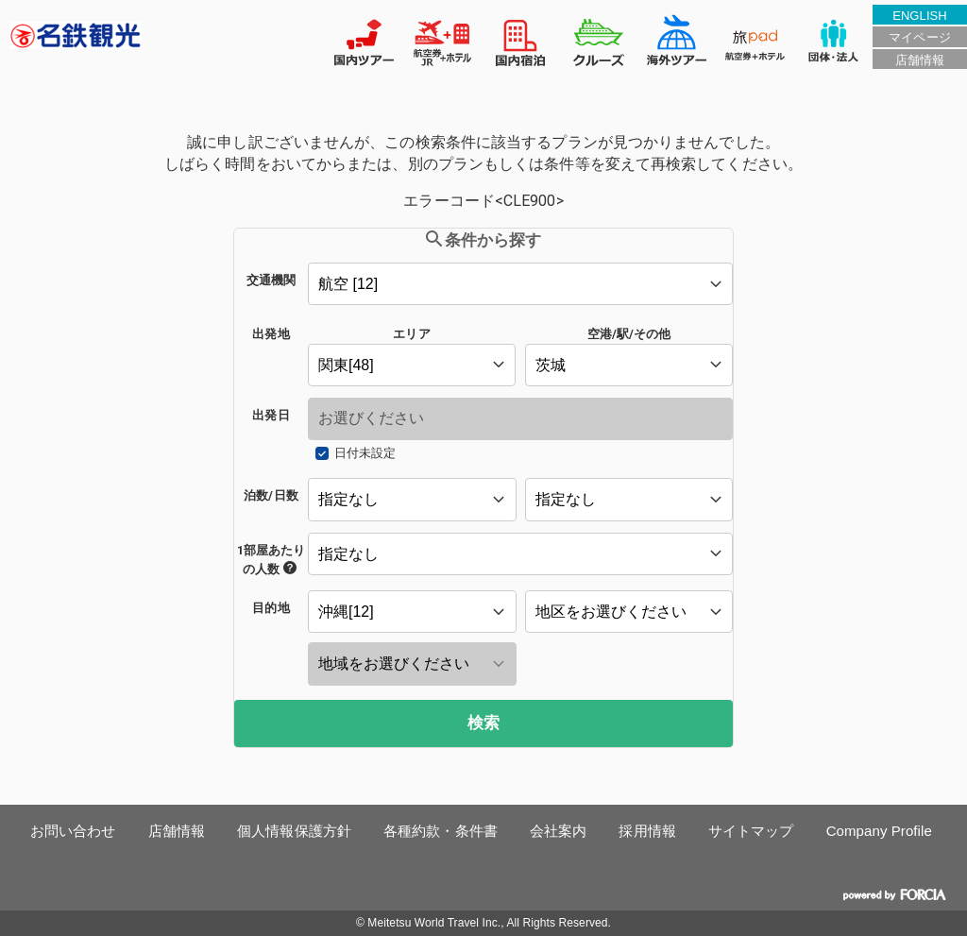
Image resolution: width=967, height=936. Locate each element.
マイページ (919, 37)
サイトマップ (751, 831)
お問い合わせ (73, 831)
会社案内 (558, 831)
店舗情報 (919, 60)
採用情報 (647, 831)
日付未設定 (365, 453)
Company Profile (879, 831)
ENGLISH (919, 16)
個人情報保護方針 (294, 831)
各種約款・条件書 (440, 831)
